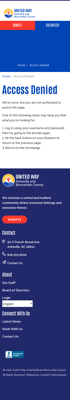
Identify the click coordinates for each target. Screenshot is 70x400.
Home (21, 65)
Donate (17, 24)
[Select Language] (17, 303)
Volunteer (52, 24)
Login (6, 297)
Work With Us (12, 329)
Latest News (11, 321)
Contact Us (15, 263)
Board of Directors (15, 290)
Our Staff (9, 282)
